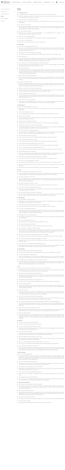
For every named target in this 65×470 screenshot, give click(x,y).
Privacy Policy (4, 11)
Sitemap (2, 21)
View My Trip (61, 2)
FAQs (2, 16)
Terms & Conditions (5, 9)
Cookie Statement (5, 13)
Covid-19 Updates (4, 18)
